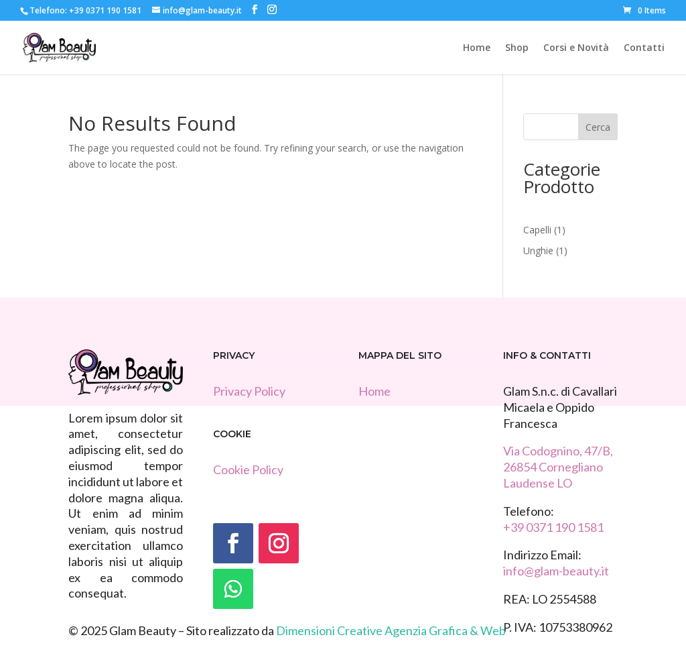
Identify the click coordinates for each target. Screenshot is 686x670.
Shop (517, 48)
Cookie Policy (248, 469)
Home (476, 48)
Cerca (598, 127)
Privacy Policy (249, 391)
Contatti (644, 48)
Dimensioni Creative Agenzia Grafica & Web (391, 630)
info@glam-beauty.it (556, 570)
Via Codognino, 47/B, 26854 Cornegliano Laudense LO (558, 466)
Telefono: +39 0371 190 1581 (85, 10)
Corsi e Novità (576, 48)
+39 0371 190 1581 (553, 527)
